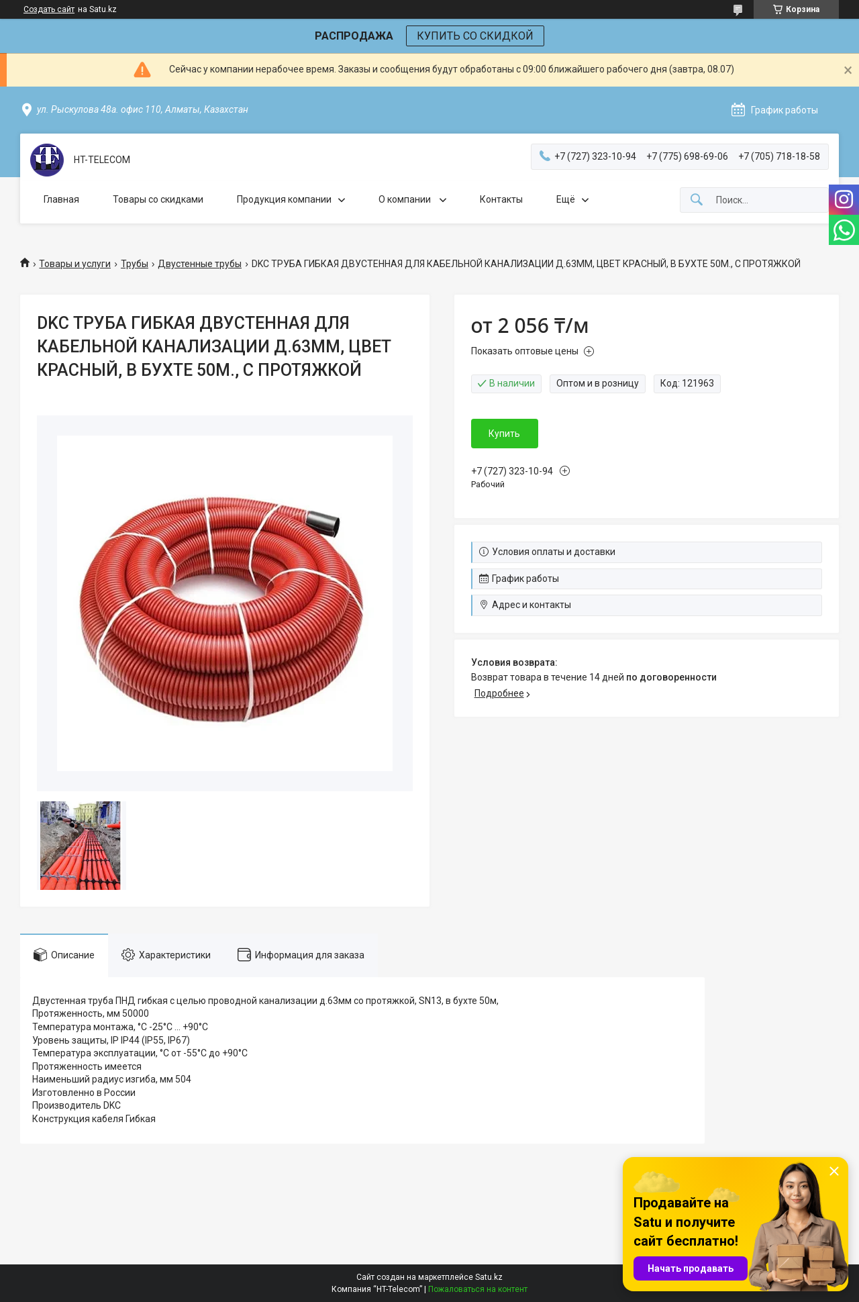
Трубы (134, 263)
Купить (504, 433)
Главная (61, 199)
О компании (405, 199)
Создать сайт (48, 9)
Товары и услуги (75, 263)
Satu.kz (489, 1277)
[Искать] (696, 200)
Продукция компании (284, 199)
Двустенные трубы (200, 263)
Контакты (501, 199)
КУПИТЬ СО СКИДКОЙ (475, 36)
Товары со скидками (158, 199)
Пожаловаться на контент (477, 1289)
